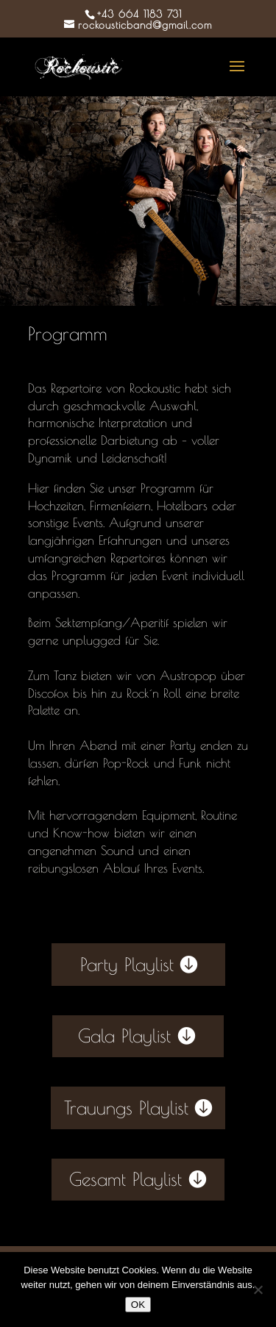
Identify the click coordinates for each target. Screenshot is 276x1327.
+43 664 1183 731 (139, 14)
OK (138, 1304)
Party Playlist (127, 964)
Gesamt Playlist (125, 1179)
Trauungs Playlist (126, 1107)
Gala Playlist (124, 1035)
